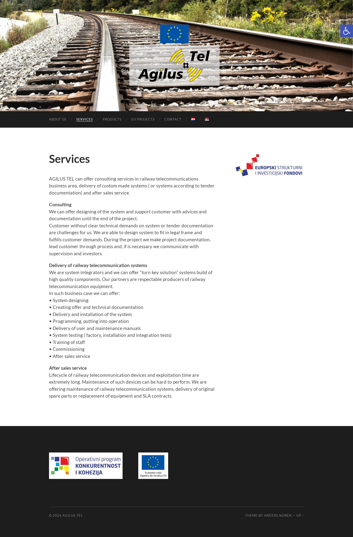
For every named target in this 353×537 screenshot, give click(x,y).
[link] (346, 30)
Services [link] (84, 119)
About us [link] (57, 119)
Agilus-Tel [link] (73, 515)
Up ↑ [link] (300, 515)
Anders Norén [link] (278, 515)
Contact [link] (172, 119)
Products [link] (112, 119)
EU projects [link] (143, 119)
